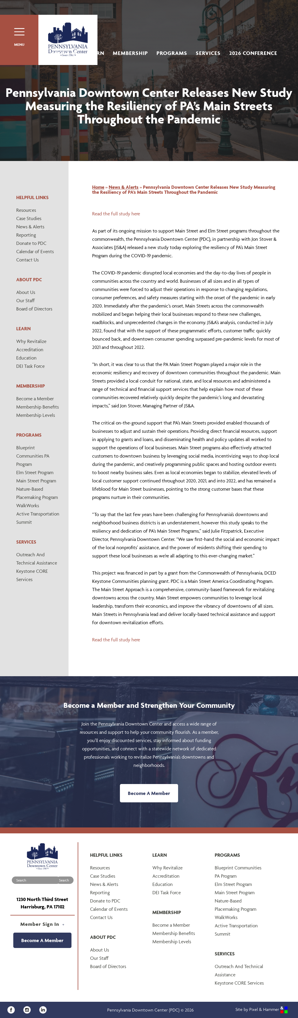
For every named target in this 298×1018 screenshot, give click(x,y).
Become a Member (35, 398)
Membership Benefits (37, 407)
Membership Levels (35, 415)
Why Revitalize (31, 341)
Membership (130, 53)
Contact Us (27, 260)
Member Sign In (42, 924)
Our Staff (25, 300)
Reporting (26, 235)
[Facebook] (13, 1009)
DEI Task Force (30, 366)
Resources (26, 210)
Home (98, 187)
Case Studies (28, 218)
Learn (95, 53)
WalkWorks (27, 505)
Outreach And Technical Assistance (36, 559)
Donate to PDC (31, 243)
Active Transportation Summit (37, 518)
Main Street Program (36, 481)
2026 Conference (253, 53)
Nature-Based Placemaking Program (37, 493)
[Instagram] (29, 1009)
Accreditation (29, 349)
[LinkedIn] (44, 1009)
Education (26, 358)
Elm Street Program (34, 472)
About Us (64, 53)
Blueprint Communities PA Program (32, 456)
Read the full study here (116, 214)
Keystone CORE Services (32, 575)
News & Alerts (30, 227)
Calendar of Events (35, 251)
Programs (172, 53)
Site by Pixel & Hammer (261, 1009)
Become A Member (149, 793)
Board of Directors (34, 309)
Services (208, 53)
